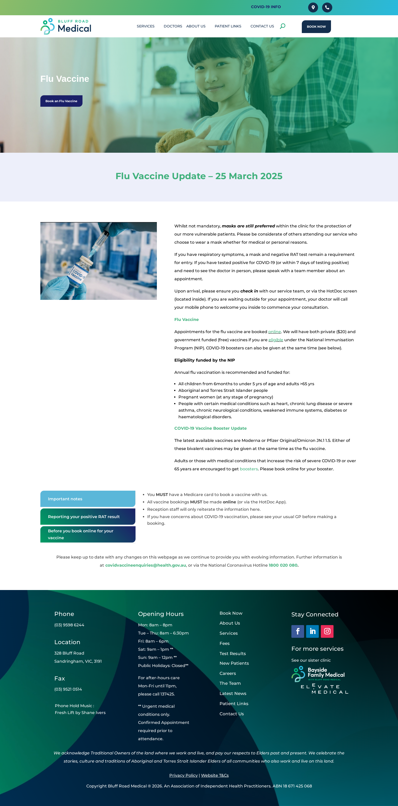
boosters (249, 469)
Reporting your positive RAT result (84, 516)
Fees (225, 643)
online (274, 331)
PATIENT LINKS (228, 26)
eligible (276, 339)
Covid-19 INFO (266, 6)
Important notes (65, 499)
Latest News (233, 693)
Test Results (233, 653)
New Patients (234, 663)
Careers (228, 673)
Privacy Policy (183, 775)
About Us (196, 26)
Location (67, 642)
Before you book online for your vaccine (80, 534)
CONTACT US (262, 26)
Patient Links (234, 703)
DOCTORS (173, 26)
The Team (230, 683)
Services (229, 633)
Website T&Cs (215, 775)
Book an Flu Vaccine (61, 101)
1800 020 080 (283, 565)
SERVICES (146, 26)
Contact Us (232, 713)
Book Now (316, 26)
